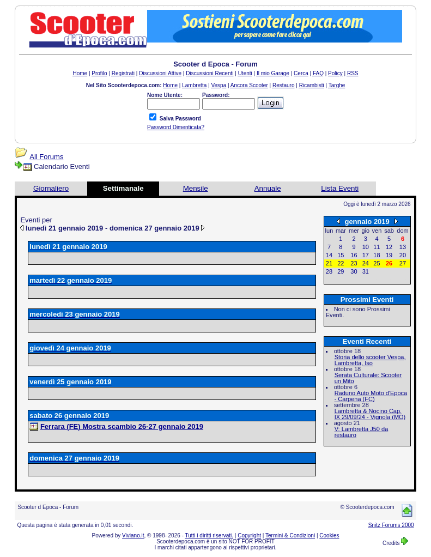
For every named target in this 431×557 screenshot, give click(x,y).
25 (376, 263)
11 (376, 247)
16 (353, 255)
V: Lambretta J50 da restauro (361, 432)
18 (376, 255)
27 (402, 263)
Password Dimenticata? (175, 127)
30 (353, 271)
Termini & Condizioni (290, 535)
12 (389, 247)
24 (365, 263)
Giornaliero (51, 188)
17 (365, 255)
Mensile (195, 188)
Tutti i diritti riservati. (209, 535)
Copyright (249, 535)
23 (353, 263)
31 (365, 271)
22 (340, 263)
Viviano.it (133, 535)
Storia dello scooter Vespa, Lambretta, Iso (370, 360)
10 (365, 247)
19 (389, 255)
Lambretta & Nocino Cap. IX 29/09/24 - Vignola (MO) (370, 414)
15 (340, 255)
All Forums (46, 157)
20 (402, 255)
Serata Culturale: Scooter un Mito (368, 378)
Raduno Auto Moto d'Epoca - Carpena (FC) (371, 396)
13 (402, 247)
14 (329, 255)
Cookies (329, 535)
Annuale (267, 188)
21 (329, 263)
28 (329, 271)
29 (340, 271)
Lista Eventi (340, 188)
